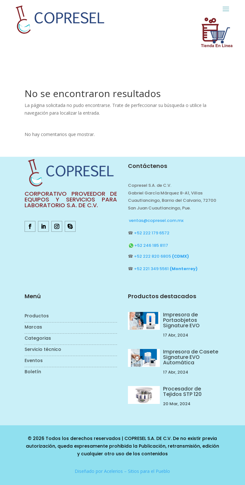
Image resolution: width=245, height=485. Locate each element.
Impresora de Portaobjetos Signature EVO (181, 320)
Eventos (34, 361)
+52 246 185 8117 (148, 245)
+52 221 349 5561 (165, 269)
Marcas (33, 327)
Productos (37, 316)
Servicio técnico (43, 349)
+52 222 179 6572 (151, 233)
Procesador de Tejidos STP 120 (182, 391)
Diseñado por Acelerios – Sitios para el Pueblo (122, 471)
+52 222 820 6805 (161, 256)
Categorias (38, 338)
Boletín (33, 372)
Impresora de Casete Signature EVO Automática (190, 357)
